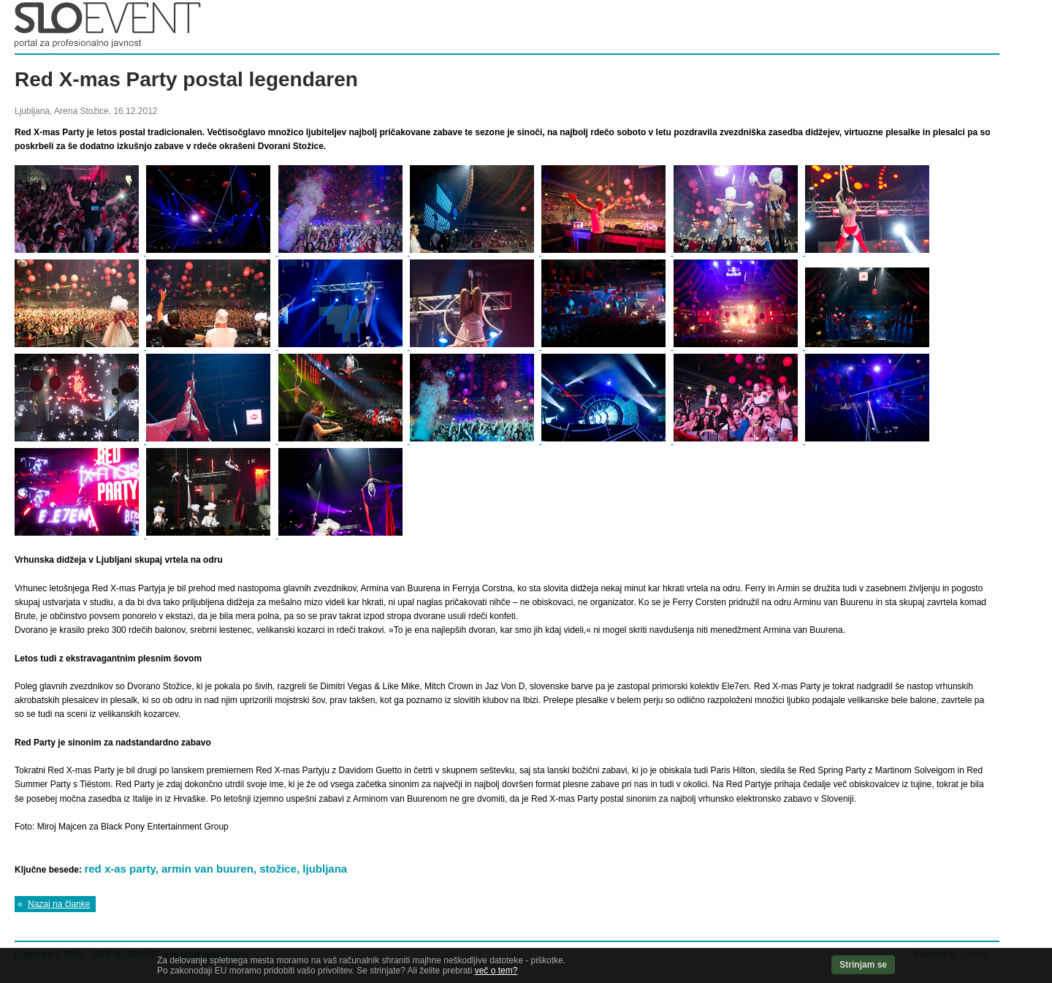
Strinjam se (863, 965)
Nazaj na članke (59, 904)
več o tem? (496, 970)
